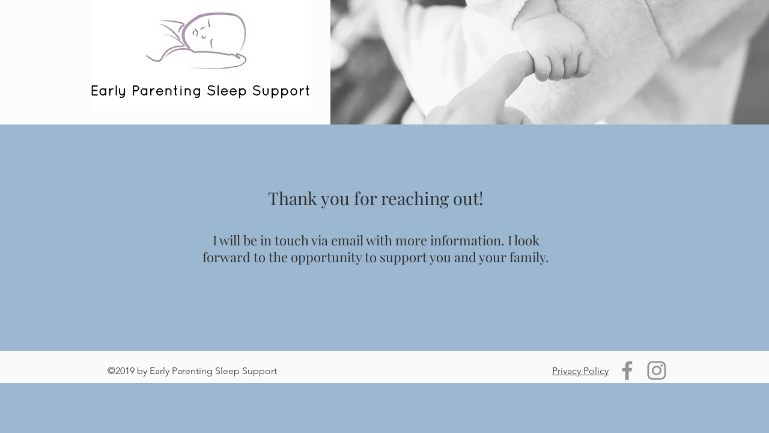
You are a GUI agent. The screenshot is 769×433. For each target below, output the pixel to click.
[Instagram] (656, 370)
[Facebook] (627, 370)
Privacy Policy (580, 370)
